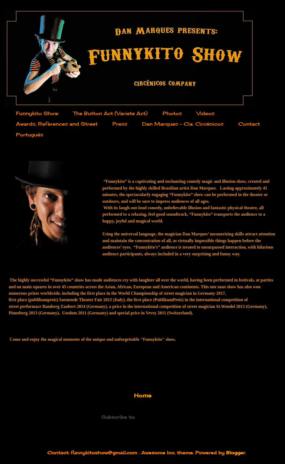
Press (119, 124)
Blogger (235, 452)
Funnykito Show (37, 113)
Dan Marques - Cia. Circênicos (182, 124)
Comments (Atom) (160, 417)
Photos (172, 113)
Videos (205, 113)
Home (142, 395)
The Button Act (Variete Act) (110, 113)
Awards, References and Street (57, 124)
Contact (249, 124)
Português (29, 135)
